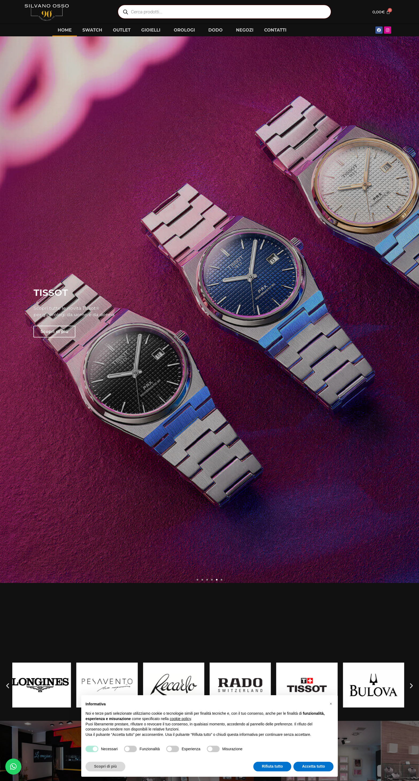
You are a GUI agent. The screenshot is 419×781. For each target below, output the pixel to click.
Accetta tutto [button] (313, 766)
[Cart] (380, 11)
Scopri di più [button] (105, 766)
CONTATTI (275, 30)
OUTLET (121, 30)
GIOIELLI (152, 30)
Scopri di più (54, 377)
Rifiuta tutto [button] (272, 766)
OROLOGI (185, 30)
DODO (216, 30)
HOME (65, 30)
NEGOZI (244, 30)
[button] (197, 580)
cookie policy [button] (180, 719)
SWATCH (92, 30)
